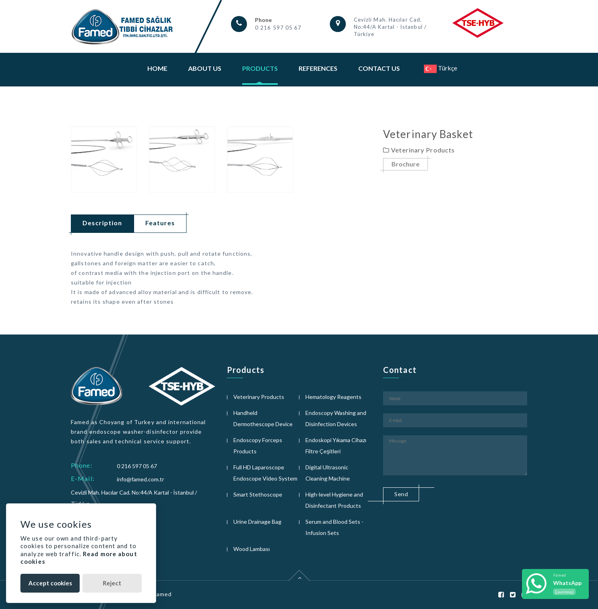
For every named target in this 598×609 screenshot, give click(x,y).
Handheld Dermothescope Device (263, 418)
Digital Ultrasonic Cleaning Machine (327, 473)
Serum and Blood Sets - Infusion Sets (334, 527)
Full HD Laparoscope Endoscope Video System (265, 473)
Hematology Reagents (333, 396)
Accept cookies (50, 583)
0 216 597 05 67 (278, 27)
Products (260, 68)
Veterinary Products (258, 396)
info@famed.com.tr (140, 479)
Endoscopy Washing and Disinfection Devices (335, 418)
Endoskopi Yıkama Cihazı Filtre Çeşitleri (335, 446)
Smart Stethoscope (257, 494)
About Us (204, 68)
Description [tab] (102, 222)
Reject (112, 583)
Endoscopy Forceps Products (257, 446)
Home (157, 68)
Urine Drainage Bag (257, 521)
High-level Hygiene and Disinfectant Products (334, 500)
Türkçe (440, 68)
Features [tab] (160, 222)
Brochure (405, 164)
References (318, 68)
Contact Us (379, 68)
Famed (162, 594)
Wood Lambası (251, 548)
